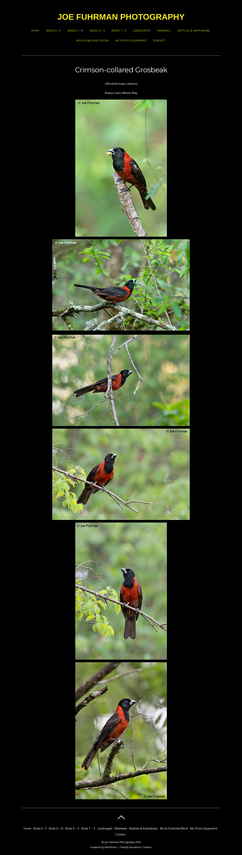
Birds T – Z (119, 30)
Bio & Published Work (92, 40)
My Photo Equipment (131, 40)
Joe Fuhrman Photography (119, 842)
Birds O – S (97, 30)
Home (35, 30)
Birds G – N (75, 30)
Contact (159, 40)
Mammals (164, 30)
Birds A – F (53, 30)
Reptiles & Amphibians (194, 30)
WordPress (111, 847)
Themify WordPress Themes (135, 847)
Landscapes (141, 30)
